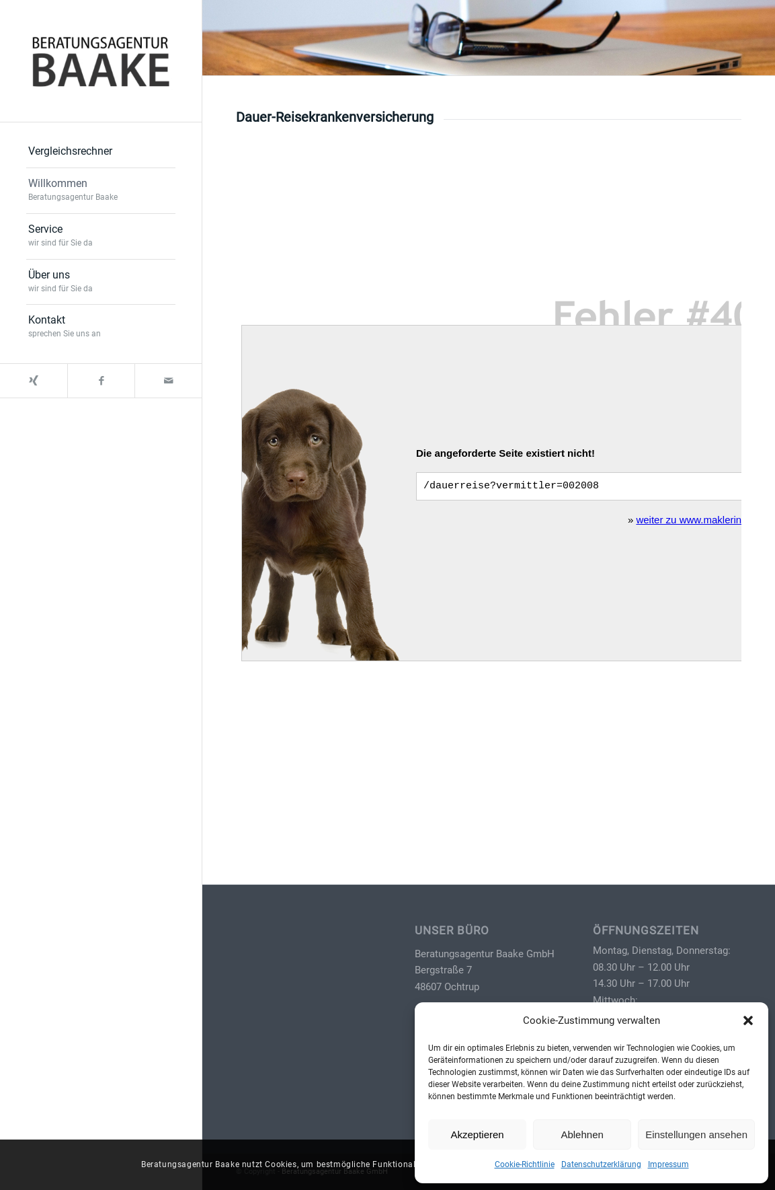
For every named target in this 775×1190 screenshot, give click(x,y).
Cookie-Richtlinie (525, 1164)
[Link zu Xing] (33, 381)
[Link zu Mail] (168, 381)
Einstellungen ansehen (696, 1134)
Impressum (668, 1164)
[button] (748, 1020)
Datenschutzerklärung (601, 1164)
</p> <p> (488, 480)
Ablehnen (582, 1134)
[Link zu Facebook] (100, 381)
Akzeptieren (476, 1134)
